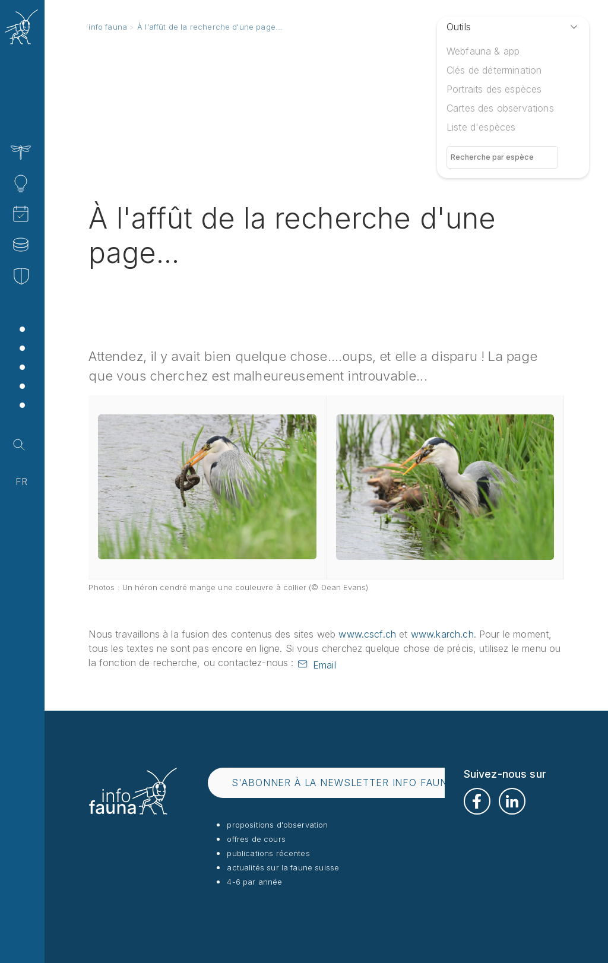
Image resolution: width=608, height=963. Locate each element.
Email (324, 665)
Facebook (477, 801)
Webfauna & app (483, 51)
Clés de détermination (494, 70)
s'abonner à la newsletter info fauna (343, 782)
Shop (57, 407)
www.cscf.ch (367, 634)
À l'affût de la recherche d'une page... (210, 26)
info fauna (107, 26)
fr (21, 481)
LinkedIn (512, 801)
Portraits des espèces (494, 89)
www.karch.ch (442, 634)
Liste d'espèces (480, 127)
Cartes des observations (500, 108)
